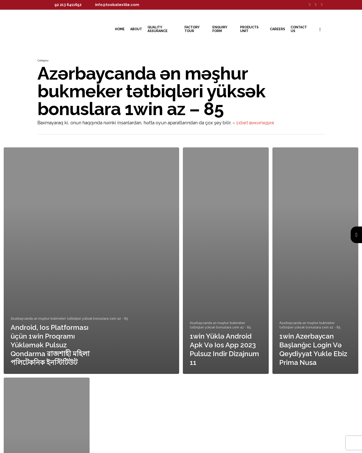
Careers (277, 29)
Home (120, 29)
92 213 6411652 (67, 5)
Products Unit (249, 29)
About (136, 29)
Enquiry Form (219, 29)
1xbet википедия (255, 122)
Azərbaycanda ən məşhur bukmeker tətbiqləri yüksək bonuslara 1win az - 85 (69, 318)
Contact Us (299, 29)
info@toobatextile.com (117, 5)
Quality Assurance (158, 29)
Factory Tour (191, 29)
